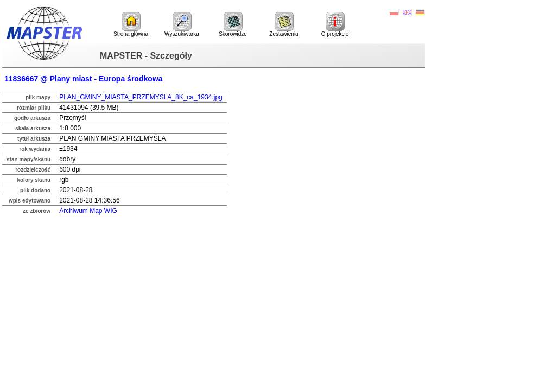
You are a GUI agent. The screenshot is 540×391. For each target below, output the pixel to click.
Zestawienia (283, 24)
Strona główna (130, 24)
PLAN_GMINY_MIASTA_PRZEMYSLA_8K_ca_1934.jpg (141, 97)
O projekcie (335, 24)
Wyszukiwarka (181, 24)
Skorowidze (233, 24)
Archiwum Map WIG (88, 211)
